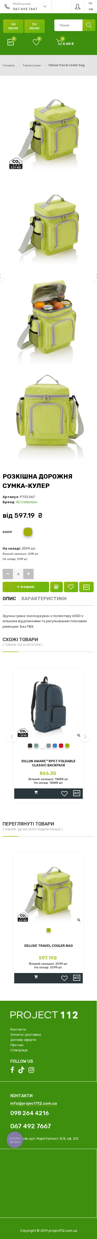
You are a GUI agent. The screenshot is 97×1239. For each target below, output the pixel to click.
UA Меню (13, 26)
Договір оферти (23, 1040)
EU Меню (34, 26)
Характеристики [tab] (43, 598)
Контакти (18, 1029)
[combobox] (74, 25)
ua (91, 9)
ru (90, 3)
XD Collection (26, 502)
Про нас (17, 1045)
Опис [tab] (9, 598)
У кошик (26, 587)
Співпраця (18, 1050)
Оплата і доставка (25, 1035)
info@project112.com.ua (33, 1103)
